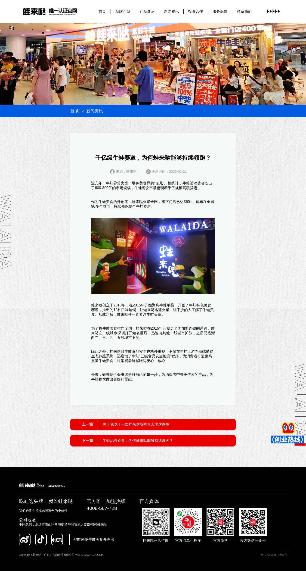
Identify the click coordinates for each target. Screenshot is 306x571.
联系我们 (244, 11)
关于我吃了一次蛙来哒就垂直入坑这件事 (136, 424)
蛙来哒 (137, 202)
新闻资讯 (171, 11)
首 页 (75, 111)
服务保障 (220, 11)
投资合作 (195, 11)
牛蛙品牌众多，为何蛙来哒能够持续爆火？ (138, 441)
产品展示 (147, 11)
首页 (102, 11)
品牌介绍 (122, 11)
